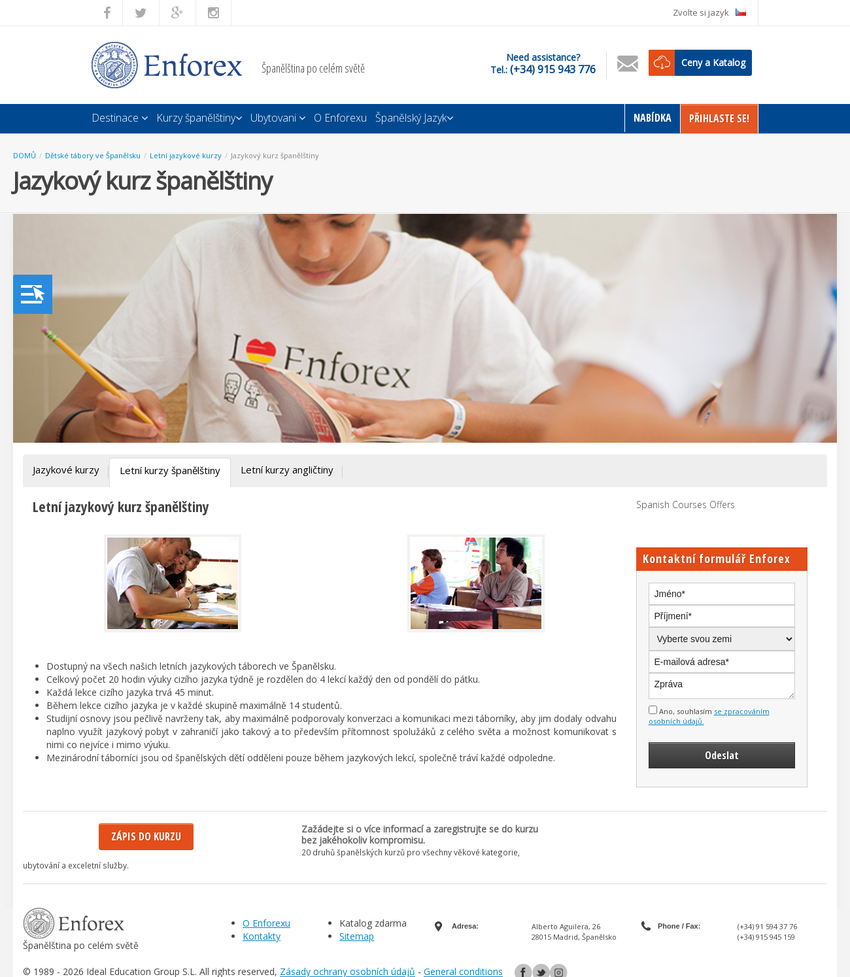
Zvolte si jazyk (709, 12)
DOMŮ (24, 155)
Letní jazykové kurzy (186, 155)
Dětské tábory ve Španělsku (93, 155)
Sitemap (356, 936)
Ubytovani (277, 118)
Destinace (120, 118)
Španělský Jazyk (414, 118)
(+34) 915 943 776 (553, 69)
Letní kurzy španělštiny (170, 470)
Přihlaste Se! (719, 118)
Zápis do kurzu (146, 836)
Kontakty (261, 936)
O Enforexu (340, 118)
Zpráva (722, 686)
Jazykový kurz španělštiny (275, 155)
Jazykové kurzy (66, 469)
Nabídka (653, 118)
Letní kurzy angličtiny (287, 469)
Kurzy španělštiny (199, 118)
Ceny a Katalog (713, 62)
